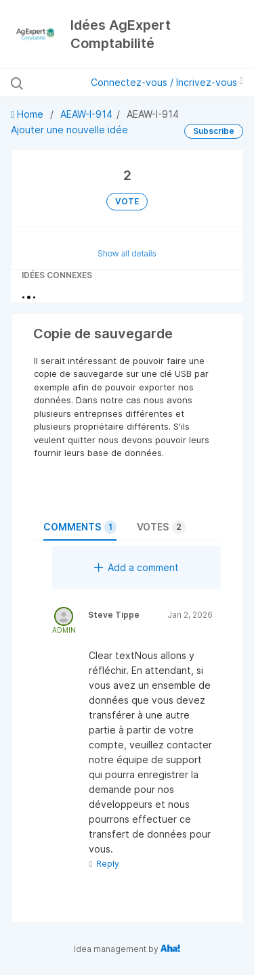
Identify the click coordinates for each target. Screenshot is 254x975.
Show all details (127, 253)
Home (28, 114)
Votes (161, 527)
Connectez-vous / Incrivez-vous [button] (167, 82)
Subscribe (213, 131)
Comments (80, 527)
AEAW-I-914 (86, 114)
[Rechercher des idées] (51, 82)
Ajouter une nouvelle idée (69, 129)
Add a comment (136, 567)
